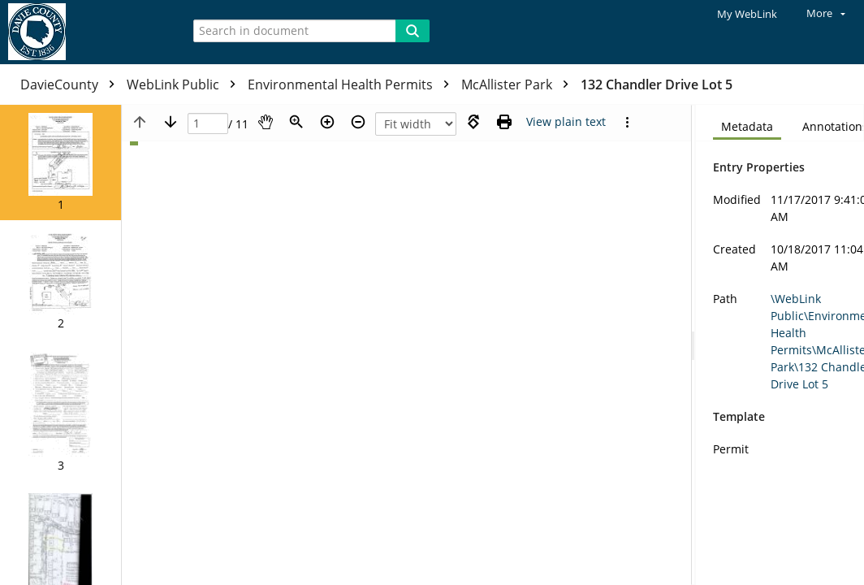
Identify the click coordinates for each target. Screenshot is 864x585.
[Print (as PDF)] (504, 122)
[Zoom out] (358, 122)
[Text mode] (566, 121)
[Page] (208, 124)
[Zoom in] (327, 122)
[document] (780, 345)
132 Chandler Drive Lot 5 (656, 84)
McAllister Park (519, 84)
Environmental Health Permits (352, 84)
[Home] (85, 32)
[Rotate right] (473, 122)
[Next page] (170, 122)
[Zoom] (296, 122)
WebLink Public (185, 84)
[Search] (412, 31)
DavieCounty (71, 84)
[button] (60, 162)
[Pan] (265, 122)
